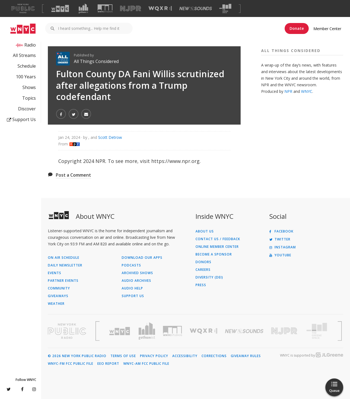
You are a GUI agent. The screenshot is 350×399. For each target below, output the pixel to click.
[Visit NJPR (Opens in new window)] (130, 9)
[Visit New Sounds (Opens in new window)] (195, 8)
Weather (56, 303)
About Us (205, 231)
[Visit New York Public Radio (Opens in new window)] (67, 331)
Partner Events (63, 280)
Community (59, 288)
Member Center (327, 28)
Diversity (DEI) (209, 277)
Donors (203, 262)
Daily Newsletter (65, 265)
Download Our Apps (142, 257)
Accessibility (184, 356)
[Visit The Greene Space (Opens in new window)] (225, 8)
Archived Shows (137, 273)
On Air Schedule (63, 257)
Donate (297, 28)
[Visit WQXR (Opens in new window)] (160, 8)
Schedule (27, 66)
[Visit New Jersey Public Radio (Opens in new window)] (285, 331)
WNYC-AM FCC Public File (146, 363)
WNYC (306, 91)
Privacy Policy (154, 356)
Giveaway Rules (246, 356)
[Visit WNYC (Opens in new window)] (60, 8)
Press (201, 285)
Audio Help (132, 288)
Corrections (214, 356)
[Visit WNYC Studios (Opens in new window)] (105, 8)
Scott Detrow (110, 137)
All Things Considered (96, 61)
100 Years (26, 77)
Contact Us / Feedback (218, 239)
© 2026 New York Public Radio (77, 356)
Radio (30, 45)
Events (54, 273)
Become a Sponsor (214, 254)
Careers (203, 269)
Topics (29, 98)
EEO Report (108, 363)
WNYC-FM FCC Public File (70, 363)
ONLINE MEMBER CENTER (217, 246)
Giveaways (58, 296)
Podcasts (131, 265)
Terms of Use (123, 356)
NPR (288, 91)
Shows (29, 87)
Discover (27, 109)
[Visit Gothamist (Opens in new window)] (83, 8)
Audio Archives (136, 280)
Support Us (21, 119)
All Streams (24, 55)
